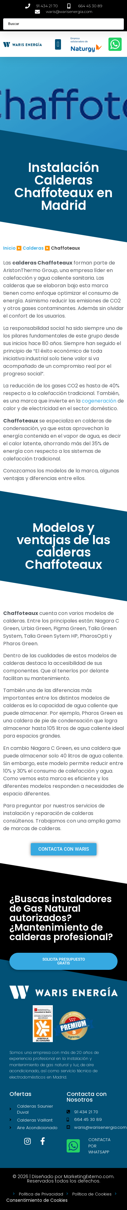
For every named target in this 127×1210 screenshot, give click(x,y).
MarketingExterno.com (88, 1176)
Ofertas (20, 1094)
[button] (58, 44)
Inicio (9, 248)
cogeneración (99, 400)
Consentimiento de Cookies (37, 1200)
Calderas (33, 248)
